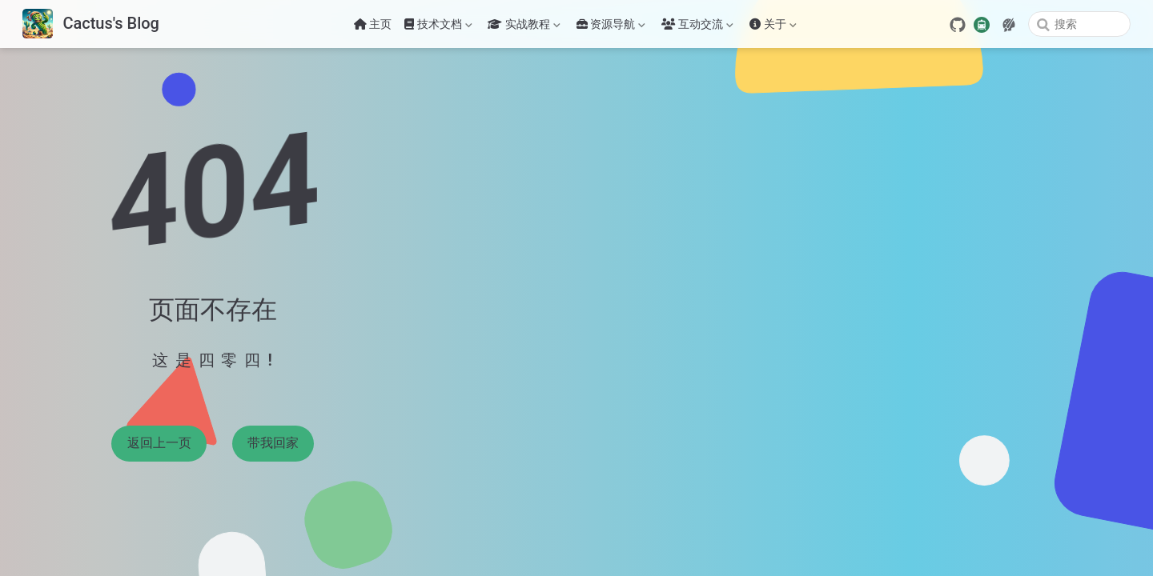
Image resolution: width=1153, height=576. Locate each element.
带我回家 (273, 443)
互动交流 (697, 27)
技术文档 (438, 27)
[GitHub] (957, 25)
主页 (373, 24)
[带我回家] (90, 24)
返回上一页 (159, 443)
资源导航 (611, 27)
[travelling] (982, 23)
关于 (772, 27)
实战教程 (523, 27)
